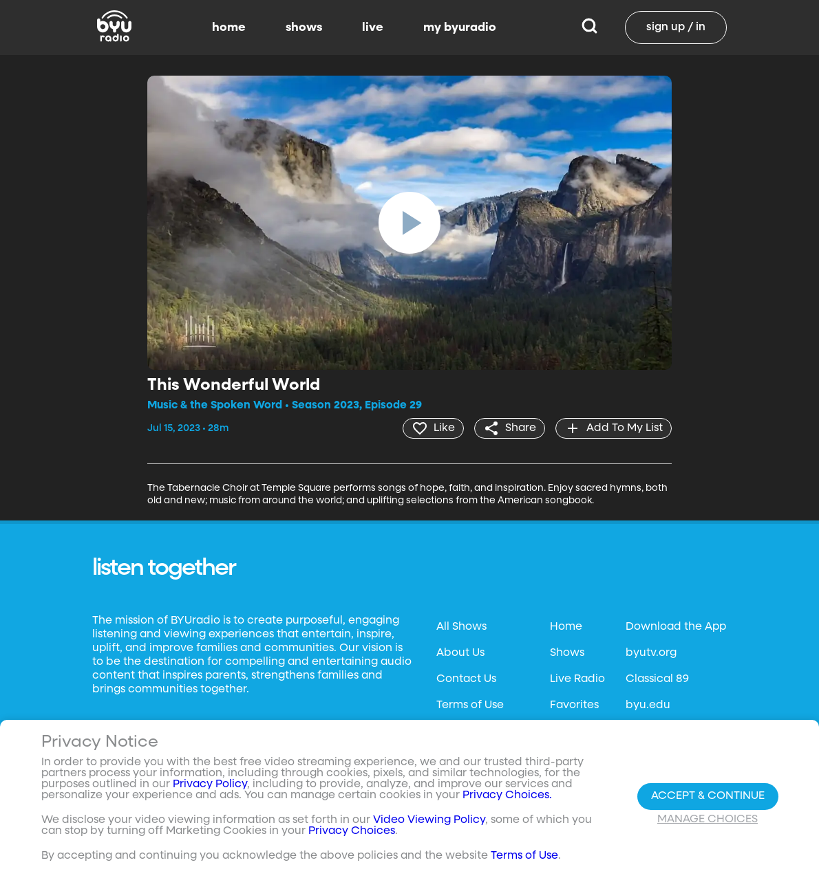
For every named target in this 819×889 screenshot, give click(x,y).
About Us (460, 653)
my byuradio (459, 27)
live (372, 27)
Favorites (574, 705)
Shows (567, 653)
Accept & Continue (708, 796)
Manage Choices (707, 819)
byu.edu (648, 705)
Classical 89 (657, 679)
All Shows (461, 627)
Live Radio (577, 679)
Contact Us (466, 679)
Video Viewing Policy (429, 820)
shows (304, 27)
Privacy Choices (351, 831)
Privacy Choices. (507, 795)
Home (566, 627)
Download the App (676, 627)
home (229, 27)
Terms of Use (470, 705)
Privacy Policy (210, 784)
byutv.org (651, 653)
